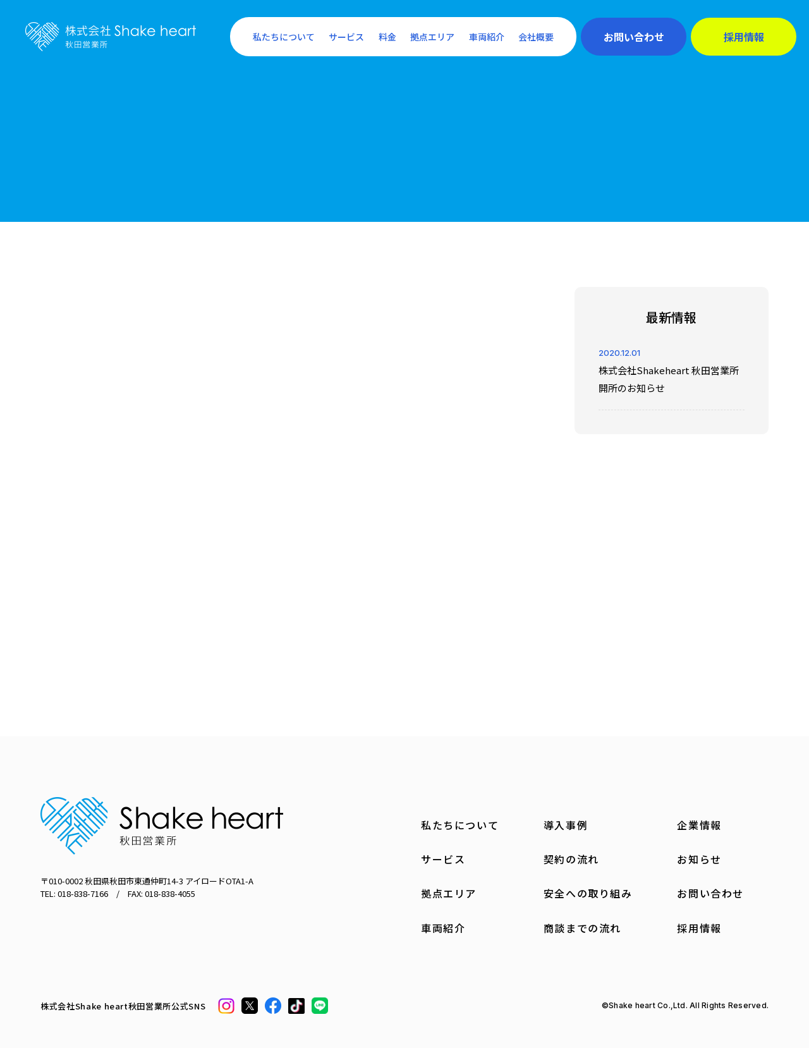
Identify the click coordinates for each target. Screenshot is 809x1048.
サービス (346, 36)
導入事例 (566, 825)
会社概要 (536, 36)
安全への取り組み (588, 893)
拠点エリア (432, 36)
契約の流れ (571, 859)
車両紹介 (486, 36)
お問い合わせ (634, 36)
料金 (387, 36)
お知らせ (699, 859)
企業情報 (699, 825)
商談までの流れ (582, 928)
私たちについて (284, 36)
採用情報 (744, 36)
